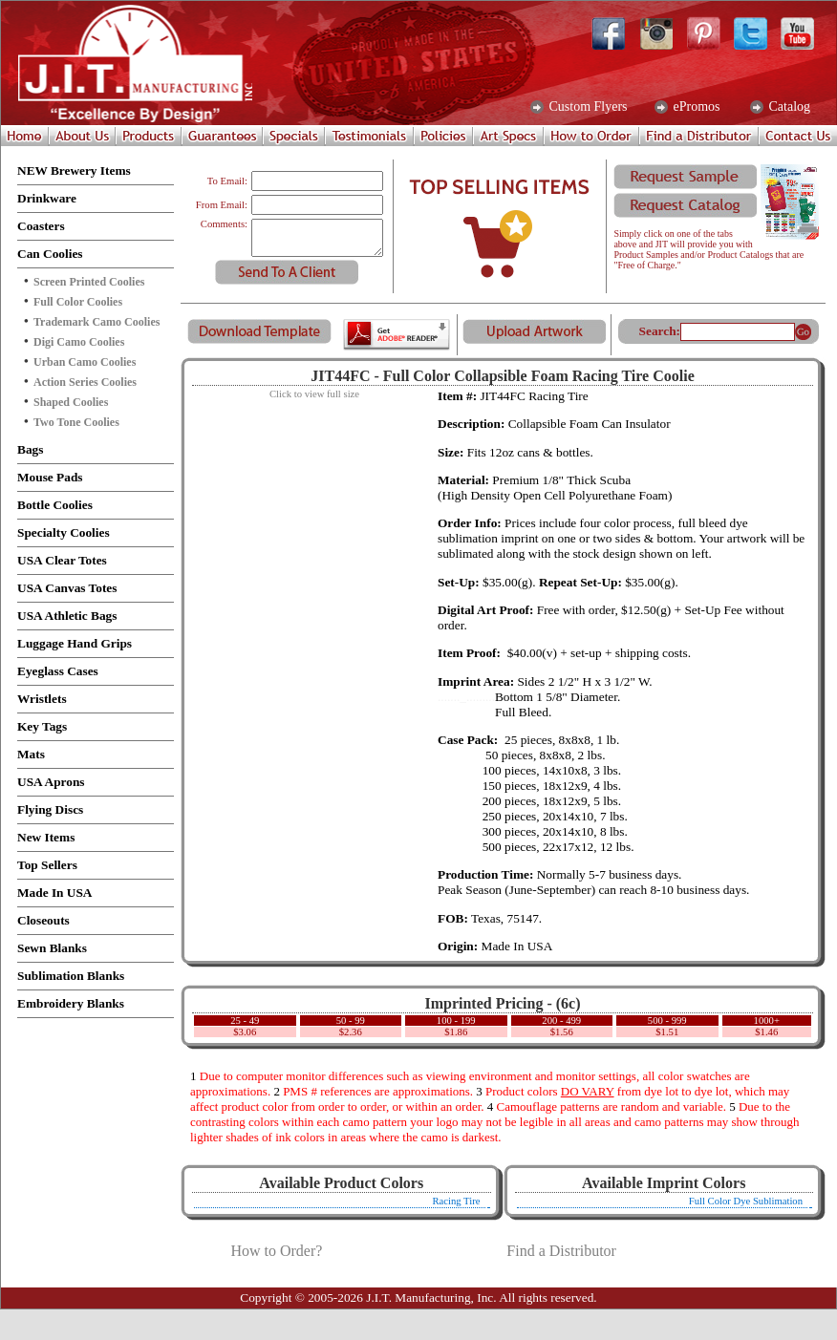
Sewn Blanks (52, 948)
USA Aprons (51, 782)
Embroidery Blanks (70, 1003)
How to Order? (276, 1251)
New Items (46, 837)
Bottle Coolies (55, 505)
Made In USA (55, 892)
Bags (30, 449)
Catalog (787, 107)
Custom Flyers (587, 107)
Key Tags (42, 726)
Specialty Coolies (63, 532)
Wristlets (42, 698)
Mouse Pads (50, 477)
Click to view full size (314, 394)
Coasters (41, 226)
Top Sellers (47, 865)
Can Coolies (50, 253)
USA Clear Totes (62, 560)
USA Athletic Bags (67, 615)
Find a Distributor (561, 1251)
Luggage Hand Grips (74, 643)
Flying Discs (50, 809)
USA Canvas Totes (67, 588)
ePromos (695, 107)
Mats (31, 754)
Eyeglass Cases (57, 671)
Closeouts (43, 920)
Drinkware (46, 198)
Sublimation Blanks (70, 975)
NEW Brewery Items (74, 170)
